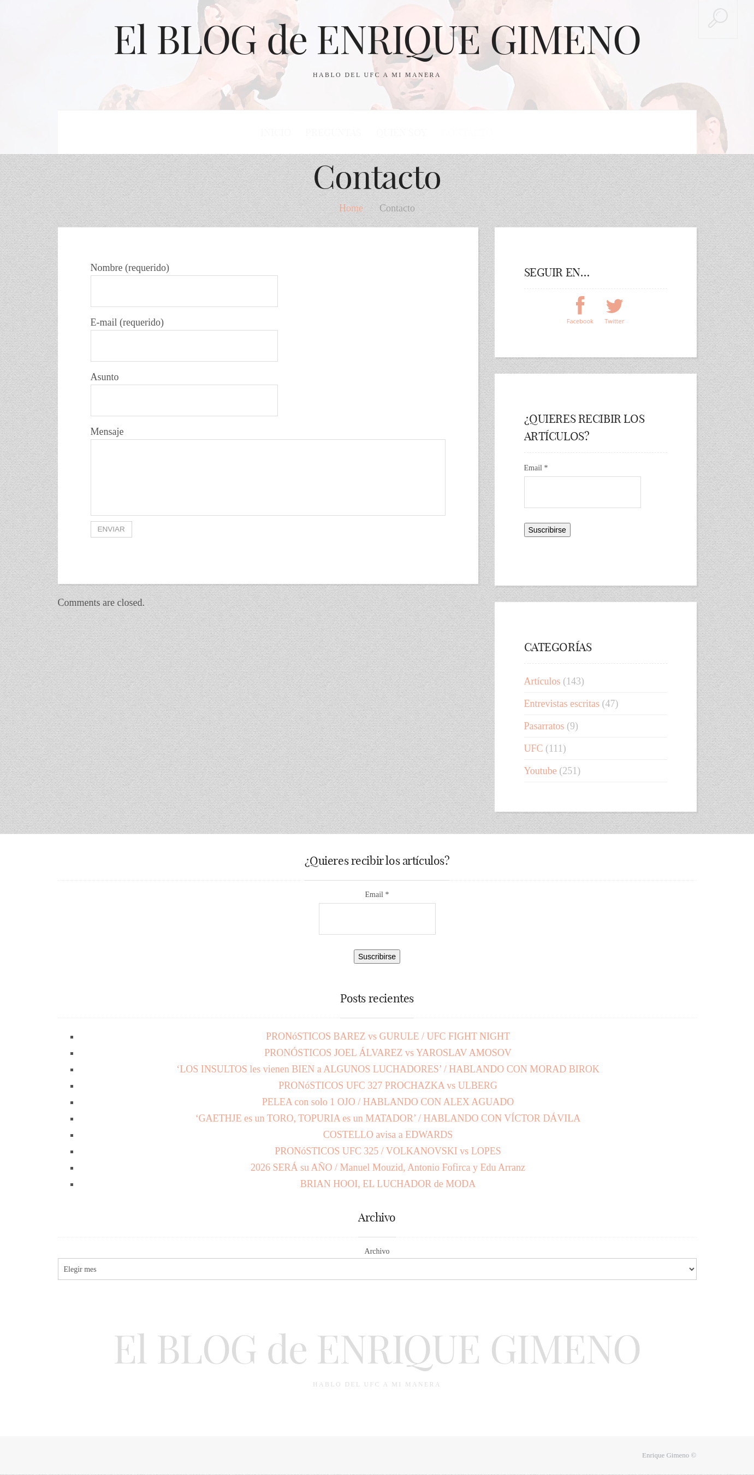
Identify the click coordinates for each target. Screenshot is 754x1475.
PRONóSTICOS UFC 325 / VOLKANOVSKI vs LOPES (388, 1151)
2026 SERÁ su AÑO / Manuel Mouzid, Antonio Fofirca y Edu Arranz (388, 1168)
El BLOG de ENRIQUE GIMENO (377, 39)
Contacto (466, 132)
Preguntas (334, 132)
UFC (533, 749)
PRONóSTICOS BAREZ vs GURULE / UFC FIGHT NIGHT (388, 1036)
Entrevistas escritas (561, 704)
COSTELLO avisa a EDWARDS (388, 1135)
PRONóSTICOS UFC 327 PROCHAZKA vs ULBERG (387, 1086)
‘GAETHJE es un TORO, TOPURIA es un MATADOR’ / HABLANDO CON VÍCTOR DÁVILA (388, 1118)
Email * (536, 468)
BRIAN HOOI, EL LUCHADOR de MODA (388, 1184)
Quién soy (401, 132)
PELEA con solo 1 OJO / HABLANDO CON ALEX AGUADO (388, 1102)
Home (351, 208)
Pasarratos (544, 726)
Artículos (542, 681)
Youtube (540, 771)
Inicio (276, 132)
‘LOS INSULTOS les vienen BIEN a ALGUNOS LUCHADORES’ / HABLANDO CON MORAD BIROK (387, 1069)
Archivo (377, 1252)
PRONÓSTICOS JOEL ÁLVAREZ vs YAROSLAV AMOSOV (388, 1053)
